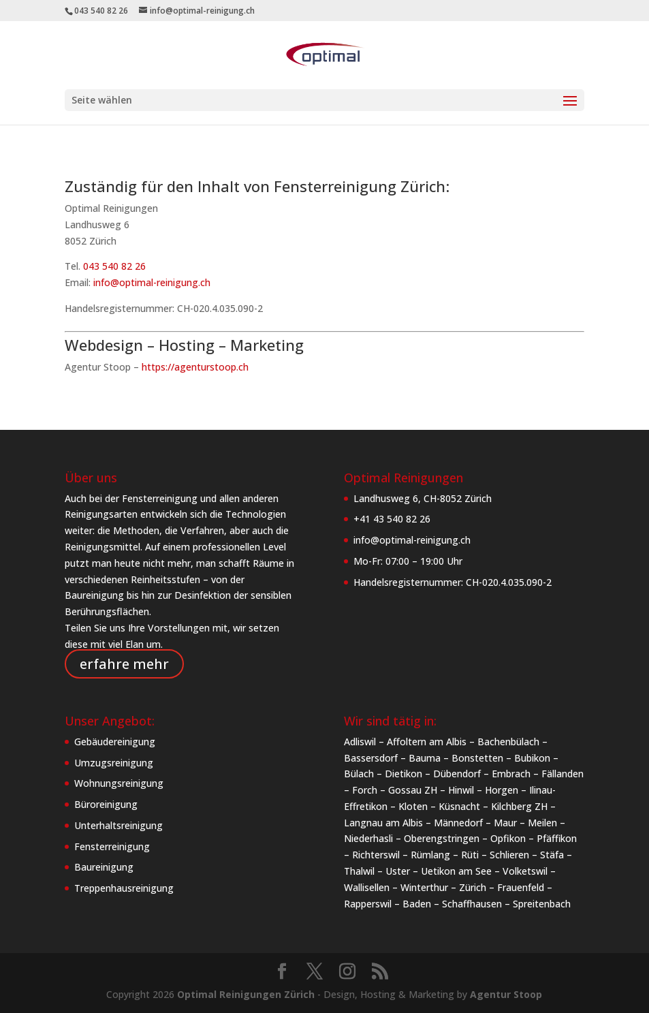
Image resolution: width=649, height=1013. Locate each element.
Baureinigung (103, 866)
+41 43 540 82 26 (391, 518)
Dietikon (403, 773)
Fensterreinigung (112, 846)
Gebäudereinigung (114, 741)
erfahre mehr (124, 664)
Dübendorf (457, 773)
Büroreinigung (106, 804)
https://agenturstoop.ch (195, 366)
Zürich (472, 887)
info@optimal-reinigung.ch (151, 282)
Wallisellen (367, 887)
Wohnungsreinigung (118, 783)
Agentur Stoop (506, 994)
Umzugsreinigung (113, 762)
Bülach (359, 773)
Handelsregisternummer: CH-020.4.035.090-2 (452, 582)
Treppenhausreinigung (124, 888)
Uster (397, 870)
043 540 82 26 (114, 266)
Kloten (413, 806)
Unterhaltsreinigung (118, 825)
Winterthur (424, 887)
